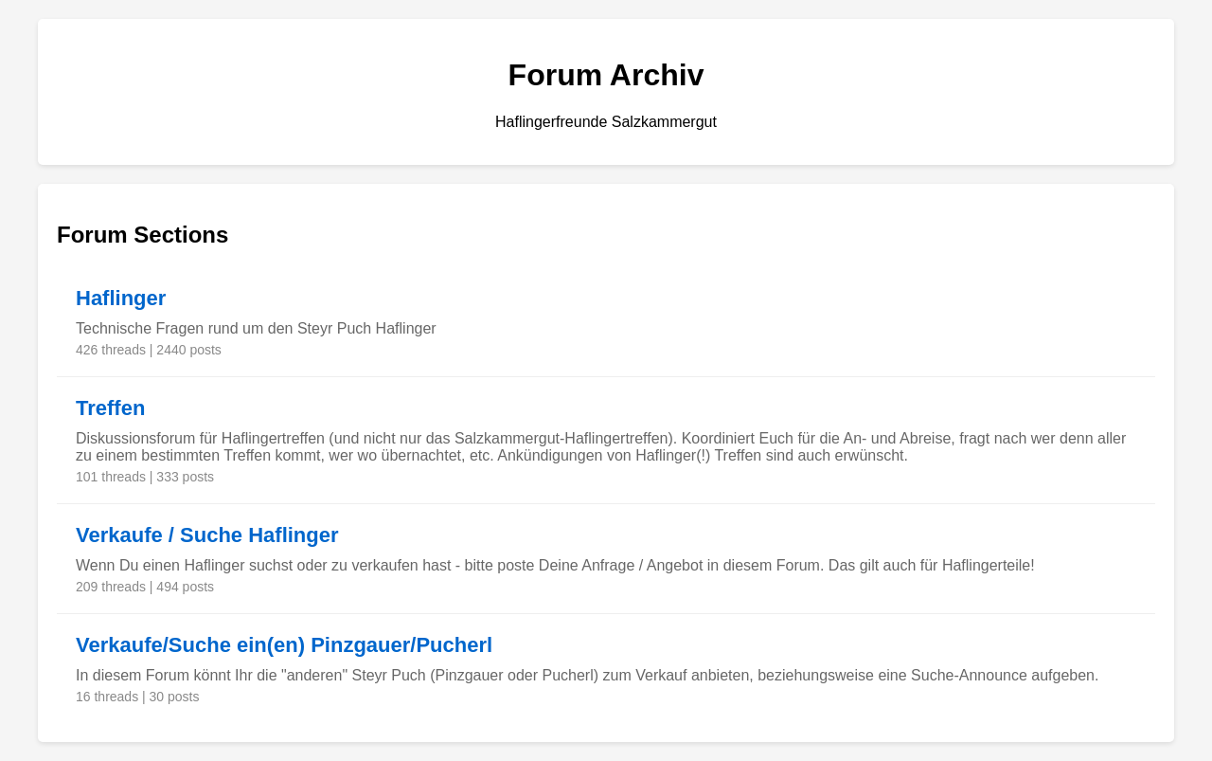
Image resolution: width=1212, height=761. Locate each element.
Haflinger (121, 298)
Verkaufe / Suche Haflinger (207, 535)
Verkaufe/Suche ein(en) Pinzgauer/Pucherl (284, 645)
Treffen (110, 408)
